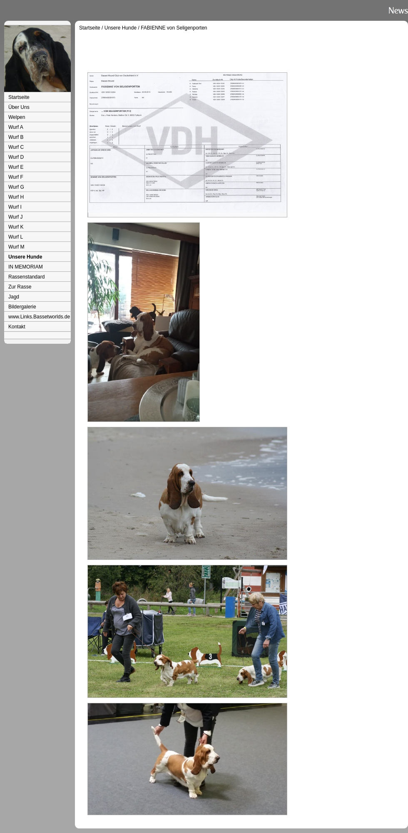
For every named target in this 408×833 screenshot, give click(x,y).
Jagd (13, 297)
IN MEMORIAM (25, 267)
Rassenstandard (26, 277)
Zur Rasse (19, 287)
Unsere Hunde (25, 257)
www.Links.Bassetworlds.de (39, 317)
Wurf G (16, 187)
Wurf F (15, 177)
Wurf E (15, 167)
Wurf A (15, 127)
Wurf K (15, 227)
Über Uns (19, 107)
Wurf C (16, 147)
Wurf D (16, 157)
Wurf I (15, 207)
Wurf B (15, 137)
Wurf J (15, 217)
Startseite (19, 97)
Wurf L (15, 237)
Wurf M (16, 247)
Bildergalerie (22, 307)
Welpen (16, 117)
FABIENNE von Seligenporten (174, 28)
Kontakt (16, 327)
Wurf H (16, 197)
